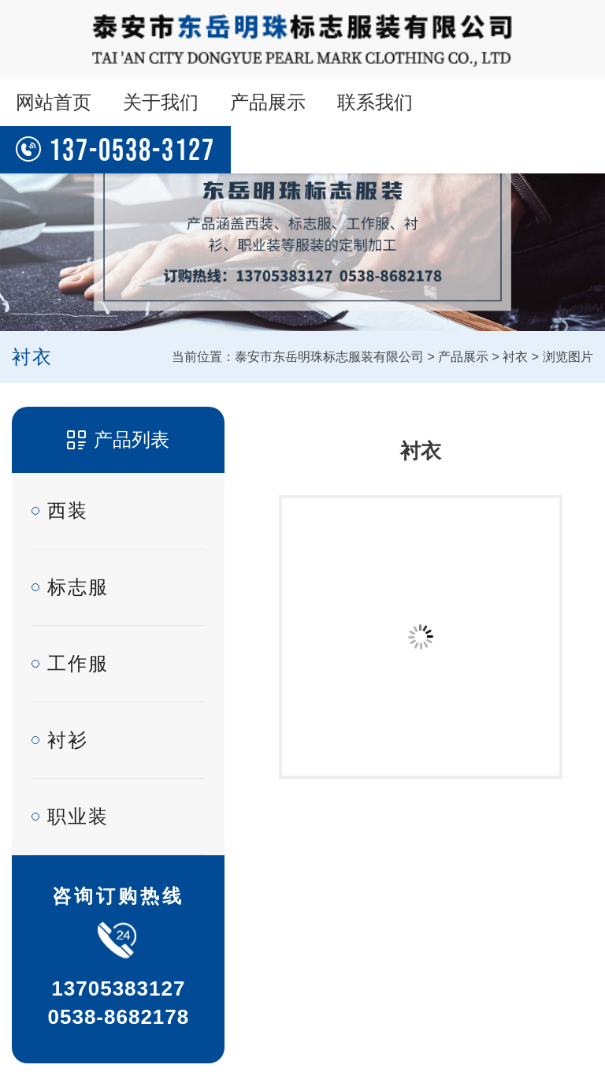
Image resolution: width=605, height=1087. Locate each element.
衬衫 (67, 739)
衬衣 (515, 356)
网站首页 (53, 102)
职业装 (78, 816)
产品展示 (268, 102)
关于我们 (161, 102)
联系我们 (375, 102)
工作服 (78, 663)
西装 (67, 510)
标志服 (78, 586)
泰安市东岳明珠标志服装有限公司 (329, 356)
